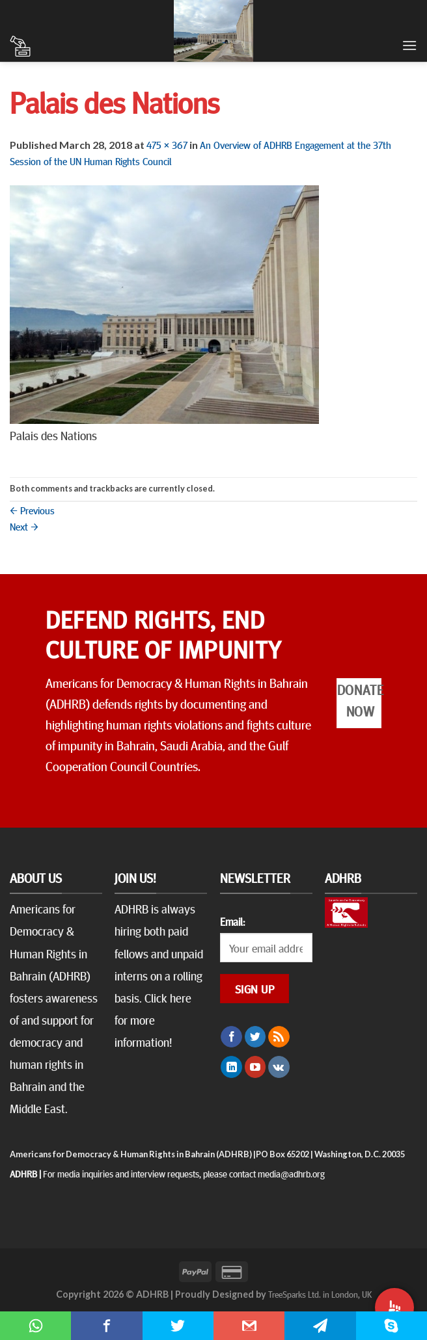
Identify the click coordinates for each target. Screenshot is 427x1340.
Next (24, 526)
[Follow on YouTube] (255, 1067)
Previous (32, 510)
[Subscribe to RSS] (279, 1037)
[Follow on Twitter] (255, 1037)
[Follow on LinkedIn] (231, 1067)
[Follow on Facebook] (231, 1037)
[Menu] (409, 45)
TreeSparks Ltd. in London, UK (320, 1293)
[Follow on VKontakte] (279, 1067)
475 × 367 (166, 144)
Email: (232, 921)
